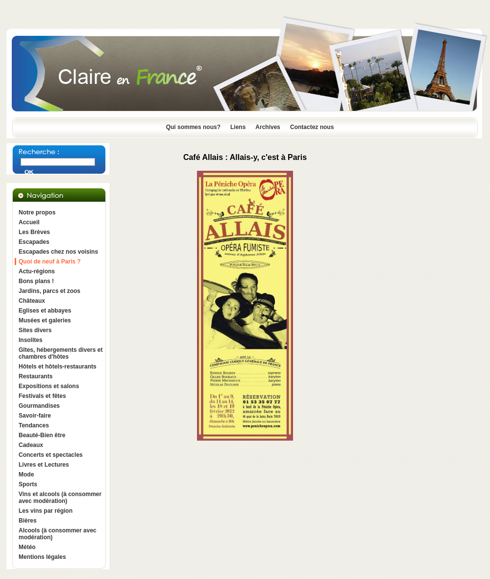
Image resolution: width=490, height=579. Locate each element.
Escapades (34, 241)
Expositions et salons (49, 386)
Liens (237, 127)
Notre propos (37, 212)
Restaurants (35, 376)
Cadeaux (31, 445)
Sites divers (35, 330)
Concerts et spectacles (51, 454)
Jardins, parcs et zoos (49, 291)
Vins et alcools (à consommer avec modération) (60, 497)
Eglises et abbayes (45, 310)
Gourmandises (39, 405)
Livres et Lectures (44, 464)
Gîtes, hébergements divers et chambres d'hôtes (60, 353)
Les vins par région (46, 510)
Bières (28, 520)
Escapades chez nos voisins (58, 251)
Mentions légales (42, 556)
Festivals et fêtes (42, 396)
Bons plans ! (36, 281)
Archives (267, 127)
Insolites (31, 340)
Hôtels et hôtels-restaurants (58, 366)
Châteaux (32, 300)
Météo (27, 547)
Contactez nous (312, 127)
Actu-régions (37, 271)
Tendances (34, 425)
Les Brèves (34, 232)
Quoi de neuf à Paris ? (50, 261)
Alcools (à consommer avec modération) (58, 534)
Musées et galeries (45, 320)
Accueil (29, 222)
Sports (28, 484)
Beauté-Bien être (42, 435)
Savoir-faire (35, 415)
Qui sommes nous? (193, 127)
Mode (26, 474)
